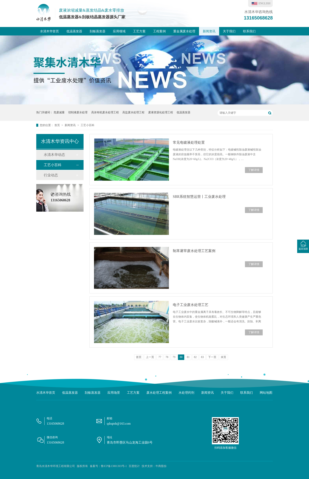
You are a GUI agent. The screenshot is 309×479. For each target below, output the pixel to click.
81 (188, 357)
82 (195, 357)
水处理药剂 (186, 392)
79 (174, 357)
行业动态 (51, 175)
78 (167, 357)
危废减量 (59, 112)
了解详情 (253, 169)
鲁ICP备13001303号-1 (114, 466)
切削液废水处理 (77, 112)
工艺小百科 (87, 125)
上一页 (150, 357)
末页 (223, 357)
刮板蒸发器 (97, 31)
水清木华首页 (49, 31)
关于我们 (229, 31)
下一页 (212, 357)
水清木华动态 (54, 155)
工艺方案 (139, 31)
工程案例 (159, 31)
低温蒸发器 (74, 31)
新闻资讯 (209, 31)
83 (202, 357)
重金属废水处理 (184, 31)
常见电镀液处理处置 (189, 142)
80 (181, 357)
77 (159, 357)
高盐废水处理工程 (133, 112)
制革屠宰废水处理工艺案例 (194, 251)
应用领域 (119, 31)
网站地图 (266, 392)
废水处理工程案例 (159, 392)
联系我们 (249, 31)
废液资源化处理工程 (160, 112)
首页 (57, 125)
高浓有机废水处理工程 (105, 112)
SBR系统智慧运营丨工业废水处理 (199, 197)
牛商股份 (161, 466)
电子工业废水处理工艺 (190, 305)
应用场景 (113, 392)
